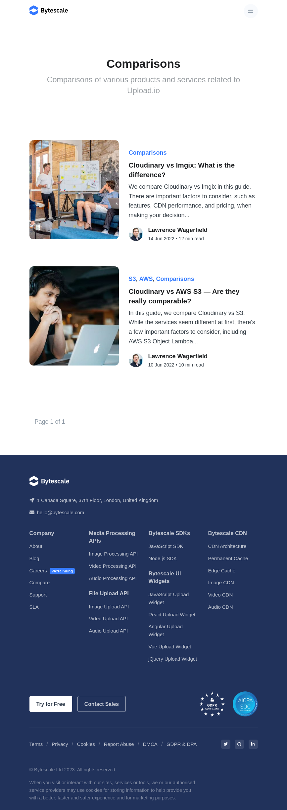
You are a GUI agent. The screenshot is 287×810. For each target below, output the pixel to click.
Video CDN (220, 595)
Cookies (86, 744)
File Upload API (109, 593)
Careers (52, 571)
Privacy (60, 744)
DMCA (150, 744)
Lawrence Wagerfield (178, 230)
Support (38, 595)
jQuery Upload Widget (173, 659)
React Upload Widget (172, 614)
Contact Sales (101, 704)
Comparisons (148, 152)
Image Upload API (109, 606)
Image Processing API (113, 554)
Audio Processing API (113, 578)
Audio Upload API (108, 631)
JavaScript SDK (166, 546)
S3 (132, 279)
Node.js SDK (163, 558)
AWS (146, 279)
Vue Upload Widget (170, 646)
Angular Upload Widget (166, 630)
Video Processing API (113, 566)
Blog (34, 558)
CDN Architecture (227, 546)
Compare (39, 582)
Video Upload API (108, 618)
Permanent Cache (228, 558)
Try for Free (50, 704)
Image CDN (221, 582)
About (35, 546)
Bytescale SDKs (169, 533)
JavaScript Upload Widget (169, 598)
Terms (36, 744)
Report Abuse (119, 744)
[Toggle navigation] (251, 11)
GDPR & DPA (182, 744)
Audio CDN (220, 607)
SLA (34, 607)
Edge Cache (222, 570)
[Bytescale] (48, 11)
